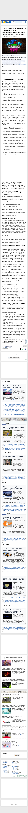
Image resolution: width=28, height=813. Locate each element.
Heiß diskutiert (15, 773)
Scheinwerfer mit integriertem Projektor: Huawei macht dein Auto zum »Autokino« (13, 488)
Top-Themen (5, 423)
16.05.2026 (5, 766)
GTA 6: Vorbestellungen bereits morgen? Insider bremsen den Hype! (12, 658)
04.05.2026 (14, 769)
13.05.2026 (5, 770)
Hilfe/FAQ (17, 803)
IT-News (4, 482)
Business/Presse (6, 605)
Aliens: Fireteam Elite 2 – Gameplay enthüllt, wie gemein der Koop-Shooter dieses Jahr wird (13, 669)
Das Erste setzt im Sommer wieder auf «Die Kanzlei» (14, 542)
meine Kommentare (16, 776)
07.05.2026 (14, 766)
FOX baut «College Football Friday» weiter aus (13, 540)
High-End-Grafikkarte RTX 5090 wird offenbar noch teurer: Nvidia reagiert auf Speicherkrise (13, 680)
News (9, 803)
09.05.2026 (14, 763)
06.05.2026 (14, 767)
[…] (14, 399)
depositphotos (22, 53)
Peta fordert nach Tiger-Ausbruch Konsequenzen (14, 444)
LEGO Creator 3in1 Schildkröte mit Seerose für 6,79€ (14, 476)
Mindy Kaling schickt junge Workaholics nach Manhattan (15, 538)
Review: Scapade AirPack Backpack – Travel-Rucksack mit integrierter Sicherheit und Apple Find (13, 729)
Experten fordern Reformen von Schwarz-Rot (13, 449)
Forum (6, 803)
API (20, 803)
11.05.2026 (5, 772)
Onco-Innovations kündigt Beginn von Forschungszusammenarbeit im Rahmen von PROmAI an (14, 611)
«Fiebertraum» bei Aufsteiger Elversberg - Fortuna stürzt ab (16, 567)
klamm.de (18, 36)
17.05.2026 (5, 765)
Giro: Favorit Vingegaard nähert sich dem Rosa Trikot (14, 568)
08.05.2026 (14, 765)
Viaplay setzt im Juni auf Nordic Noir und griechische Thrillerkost (12, 717)
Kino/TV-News (6, 513)
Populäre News (15, 772)
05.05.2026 (14, 768)
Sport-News (5, 544)
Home (25, 801)
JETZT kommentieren (14, 357)
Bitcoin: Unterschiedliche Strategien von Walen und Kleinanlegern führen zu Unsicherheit (13, 579)
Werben (12, 803)
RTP (12, 127)
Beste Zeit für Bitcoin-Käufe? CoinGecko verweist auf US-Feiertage (12, 740)
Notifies (25, 776)
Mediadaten (15, 801)
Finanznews (5, 573)
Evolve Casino (22, 64)
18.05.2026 (5, 762)
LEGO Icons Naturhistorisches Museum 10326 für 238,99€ (15, 478)
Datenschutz (7, 801)
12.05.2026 (5, 771)
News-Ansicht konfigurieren (22, 775)
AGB (12, 801)
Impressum (21, 801)
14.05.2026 (5, 769)
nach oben (23, 804)
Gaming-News (6, 381)
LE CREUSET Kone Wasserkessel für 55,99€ (13, 480)
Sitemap (2, 801)
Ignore (22, 776)
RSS (22, 803)
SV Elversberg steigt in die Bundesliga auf (12, 569)
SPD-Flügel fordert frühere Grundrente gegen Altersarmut (15, 447)
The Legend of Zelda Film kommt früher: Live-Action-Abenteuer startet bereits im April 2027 (13, 706)
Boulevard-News (6, 452)
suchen (17, 755)
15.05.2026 (5, 767)
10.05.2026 (14, 762)
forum (26, 359)
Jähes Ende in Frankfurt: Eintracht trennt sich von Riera (15, 566)
